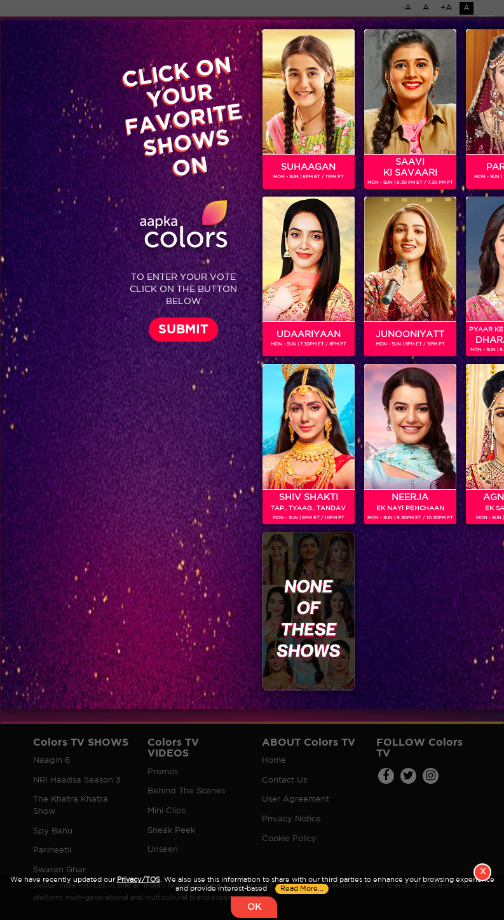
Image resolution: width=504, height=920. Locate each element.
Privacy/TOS (138, 880)
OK (254, 907)
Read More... (302, 889)
